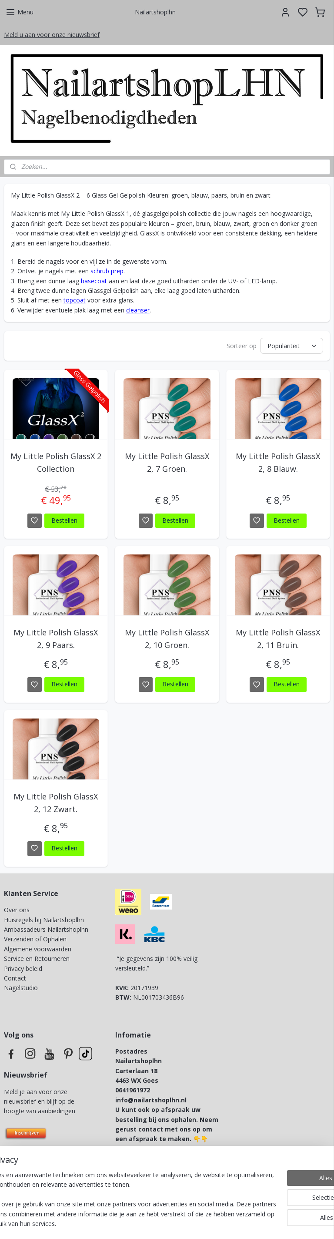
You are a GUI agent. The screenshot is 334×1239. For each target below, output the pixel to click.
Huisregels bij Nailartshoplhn (44, 920)
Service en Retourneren (37, 958)
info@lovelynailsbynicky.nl (177, 1158)
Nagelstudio (21, 988)
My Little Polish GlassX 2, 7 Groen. (167, 462)
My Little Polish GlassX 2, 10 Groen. (167, 639)
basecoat (94, 281)
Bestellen (64, 520)
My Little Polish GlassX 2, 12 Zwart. (55, 802)
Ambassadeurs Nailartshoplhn (46, 929)
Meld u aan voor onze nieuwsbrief (52, 34)
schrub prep (107, 271)
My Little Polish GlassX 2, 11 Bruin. (278, 639)
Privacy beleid (24, 968)
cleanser (138, 310)
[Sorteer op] (292, 346)
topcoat (74, 300)
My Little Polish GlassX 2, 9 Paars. (55, 639)
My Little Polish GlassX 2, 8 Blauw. (278, 462)
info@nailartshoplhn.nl (151, 1100)
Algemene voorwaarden (37, 949)
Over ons (17, 910)
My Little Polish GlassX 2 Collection (55, 462)
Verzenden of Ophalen (35, 939)
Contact (15, 978)
